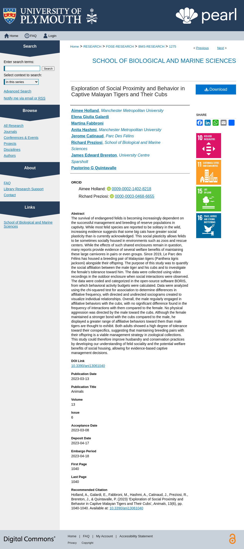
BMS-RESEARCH (151, 46)
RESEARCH (92, 46)
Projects (10, 144)
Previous (202, 48)
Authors (10, 156)
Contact (10, 195)
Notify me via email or (24, 98)
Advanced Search (17, 91)
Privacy (72, 542)
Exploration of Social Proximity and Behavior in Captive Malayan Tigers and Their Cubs (128, 91)
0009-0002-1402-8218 (131, 189)
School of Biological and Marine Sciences (164, 60)
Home (74, 46)
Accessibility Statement (136, 536)
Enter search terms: (19, 62)
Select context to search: (23, 75)
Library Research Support (24, 189)
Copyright (87, 542)
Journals (10, 132)
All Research (13, 126)
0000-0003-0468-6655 (134, 196)
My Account (104, 536)
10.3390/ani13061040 (88, 366)
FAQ (7, 183)
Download (216, 89)
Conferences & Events (21, 138)
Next (220, 48)
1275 (172, 46)
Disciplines (12, 150)
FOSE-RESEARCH (120, 46)
